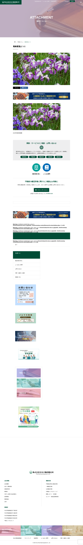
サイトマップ (60, 1)
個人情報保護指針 (17, 538)
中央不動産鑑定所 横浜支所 (10, 515)
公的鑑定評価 (49, 489)
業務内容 (48, 480)
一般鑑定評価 (49, 486)
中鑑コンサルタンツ (9, 520)
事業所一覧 (17, 277)
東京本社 (22, 157)
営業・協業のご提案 (20, 273)
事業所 (6, 491)
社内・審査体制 (8, 486)
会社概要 (6, 484)
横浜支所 (41, 157)
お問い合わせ (18, 268)
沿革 (5, 501)
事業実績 (6, 499)
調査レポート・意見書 (51, 494)
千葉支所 (32, 157)
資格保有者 (7, 489)
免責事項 (36, 538)
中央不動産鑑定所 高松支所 (10, 518)
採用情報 (66, 1)
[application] (36, 116)
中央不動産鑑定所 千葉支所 (10, 510)
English (72, 1)
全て (16, 244)
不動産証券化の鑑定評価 (51, 484)
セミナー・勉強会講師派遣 (52, 496)
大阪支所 (51, 157)
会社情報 (6, 480)
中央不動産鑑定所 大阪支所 (10, 513)
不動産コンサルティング (51, 491)
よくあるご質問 (46, 1)
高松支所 (60, 157)
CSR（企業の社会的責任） (10, 494)
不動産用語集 (53, 1)
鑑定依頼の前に (38, 1)
